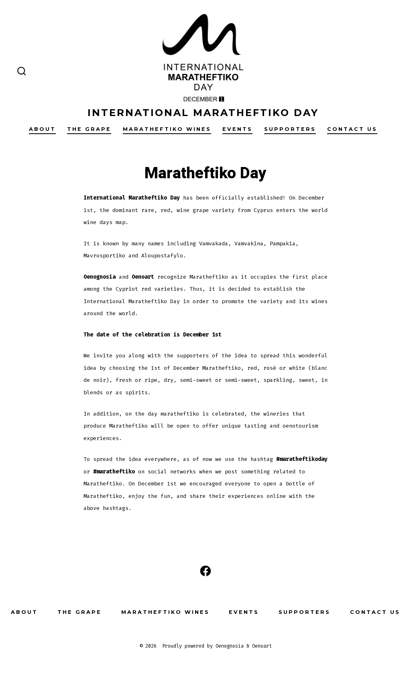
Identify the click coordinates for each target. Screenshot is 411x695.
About (42, 129)
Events (237, 129)
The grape (89, 129)
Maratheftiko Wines (167, 129)
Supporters (290, 129)
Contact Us (352, 129)
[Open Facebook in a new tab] (205, 571)
